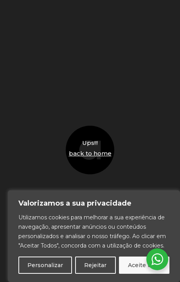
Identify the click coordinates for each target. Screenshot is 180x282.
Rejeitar (95, 265)
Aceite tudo (144, 265)
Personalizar (45, 265)
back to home (90, 153)
